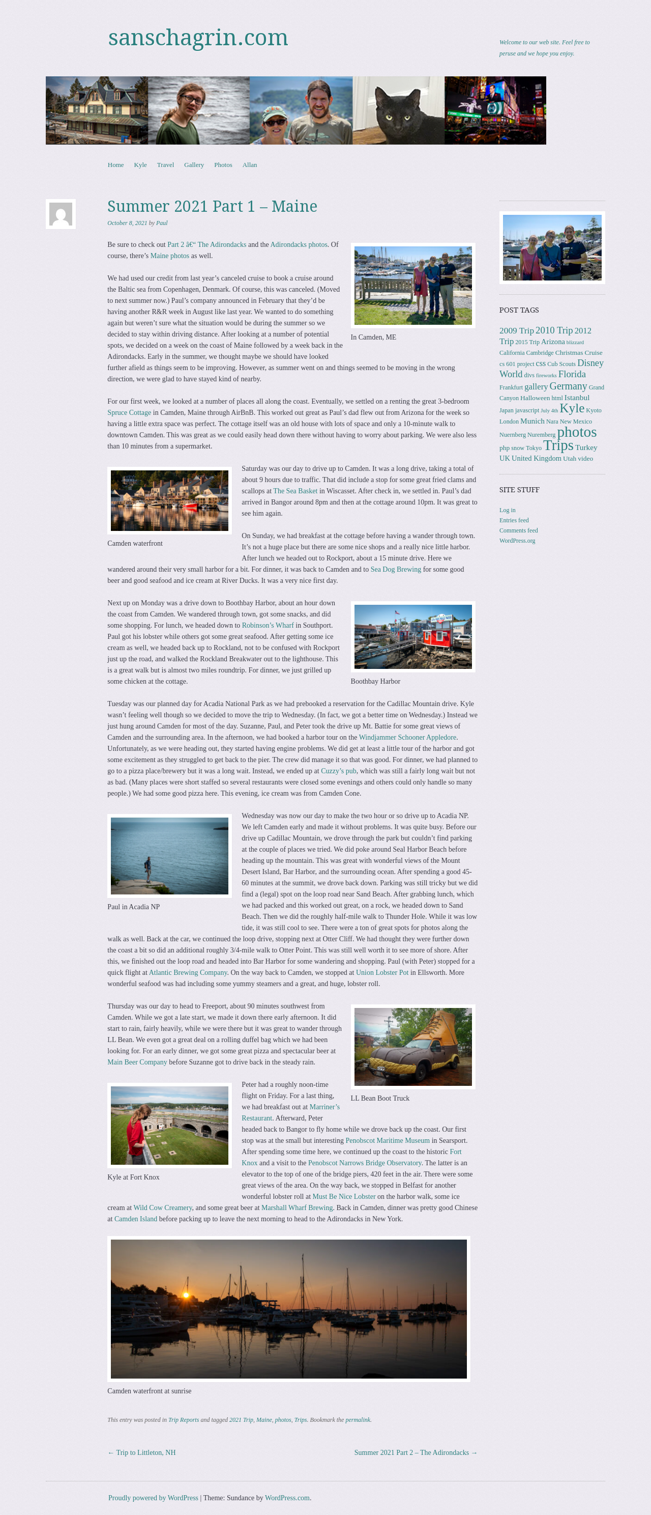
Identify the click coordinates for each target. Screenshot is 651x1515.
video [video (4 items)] (585, 458)
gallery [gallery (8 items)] (536, 386)
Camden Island (135, 1219)
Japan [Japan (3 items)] (506, 410)
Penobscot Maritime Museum (388, 1140)
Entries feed (514, 520)
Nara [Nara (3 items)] (552, 421)
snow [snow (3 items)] (517, 448)
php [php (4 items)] (504, 448)
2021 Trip (241, 1419)
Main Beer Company (137, 1062)
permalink (357, 1419)
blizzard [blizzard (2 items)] (575, 342)
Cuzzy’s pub (339, 771)
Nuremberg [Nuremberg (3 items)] (541, 434)
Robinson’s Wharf (268, 625)
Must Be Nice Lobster (344, 1196)
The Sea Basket (295, 491)
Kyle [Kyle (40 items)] (571, 408)
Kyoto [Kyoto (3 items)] (594, 410)
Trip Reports (183, 1419)
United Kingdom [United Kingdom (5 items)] (536, 458)
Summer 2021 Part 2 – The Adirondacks (416, 1452)
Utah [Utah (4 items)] (569, 458)
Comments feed (518, 530)
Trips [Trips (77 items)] (558, 445)
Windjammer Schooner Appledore (408, 737)
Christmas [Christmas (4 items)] (569, 352)
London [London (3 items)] (509, 421)
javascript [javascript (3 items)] (527, 410)
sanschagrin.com (198, 37)
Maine (264, 1419)
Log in (507, 510)
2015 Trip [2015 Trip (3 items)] (527, 342)
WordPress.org (517, 540)
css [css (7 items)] (541, 363)
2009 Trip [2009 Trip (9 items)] (516, 330)
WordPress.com (287, 1498)
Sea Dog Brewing (396, 569)
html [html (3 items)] (557, 398)
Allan (250, 165)
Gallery (194, 165)
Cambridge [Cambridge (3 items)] (540, 352)
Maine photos (170, 256)
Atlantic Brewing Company (188, 972)
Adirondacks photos (298, 244)
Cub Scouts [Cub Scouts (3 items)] (561, 364)
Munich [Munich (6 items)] (532, 420)
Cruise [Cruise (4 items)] (594, 352)
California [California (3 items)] (511, 352)
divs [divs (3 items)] (529, 375)
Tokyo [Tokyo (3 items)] (534, 448)
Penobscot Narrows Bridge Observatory (365, 1163)
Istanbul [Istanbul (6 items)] (577, 397)
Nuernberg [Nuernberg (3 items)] (512, 434)
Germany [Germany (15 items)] (568, 385)
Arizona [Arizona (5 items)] (553, 342)
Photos (223, 165)
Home (116, 165)
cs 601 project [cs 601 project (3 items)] (516, 364)
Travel (165, 165)
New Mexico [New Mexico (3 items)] (576, 421)
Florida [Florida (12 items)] (572, 374)
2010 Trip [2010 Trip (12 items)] (554, 330)
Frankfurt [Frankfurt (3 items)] (511, 387)
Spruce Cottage (129, 412)
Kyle (140, 165)
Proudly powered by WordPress (153, 1498)
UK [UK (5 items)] (504, 458)
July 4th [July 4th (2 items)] (549, 410)
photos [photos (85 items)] (577, 432)
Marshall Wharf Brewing (297, 1208)
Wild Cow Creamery (162, 1208)
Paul (162, 223)
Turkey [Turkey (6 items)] (586, 447)
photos (283, 1419)
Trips (300, 1419)
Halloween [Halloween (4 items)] (535, 398)
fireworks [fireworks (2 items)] (546, 375)
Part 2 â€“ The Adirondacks (206, 244)
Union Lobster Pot (382, 972)
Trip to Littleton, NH (141, 1452)
